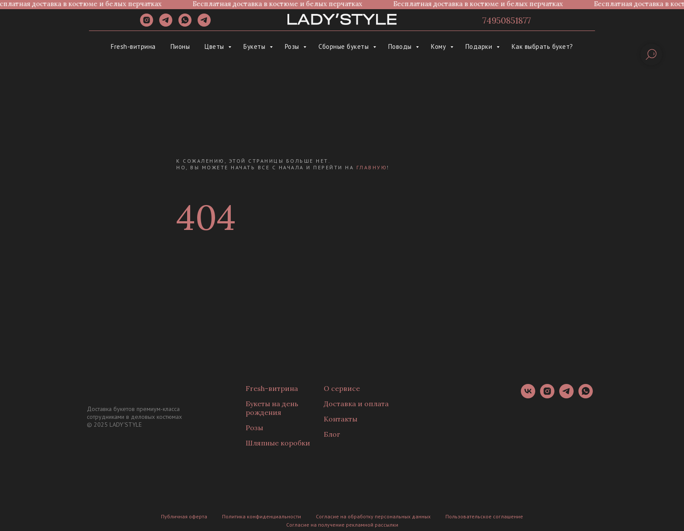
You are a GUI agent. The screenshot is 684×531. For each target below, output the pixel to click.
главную (371, 167)
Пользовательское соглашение (484, 516)
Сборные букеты (344, 46)
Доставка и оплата (356, 403)
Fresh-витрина (133, 46)
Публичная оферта (184, 516)
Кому (439, 46)
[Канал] (204, 24)
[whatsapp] (185, 24)
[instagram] (146, 24)
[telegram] (165, 24)
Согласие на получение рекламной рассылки (342, 524)
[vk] (528, 396)
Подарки (479, 46)
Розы (293, 46)
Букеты (255, 46)
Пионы (180, 46)
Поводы (401, 46)
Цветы (215, 46)
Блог (332, 434)
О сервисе (342, 388)
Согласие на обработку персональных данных (373, 516)
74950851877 (506, 20)
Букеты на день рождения (272, 408)
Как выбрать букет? (542, 46)
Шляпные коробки (278, 443)
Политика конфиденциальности (261, 516)
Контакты (340, 419)
